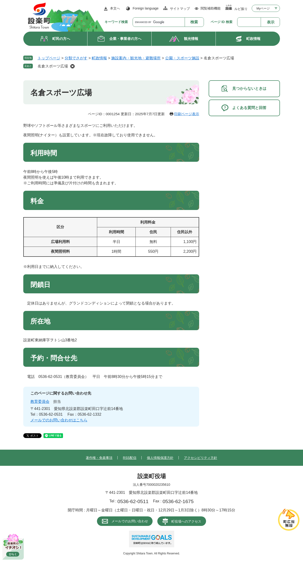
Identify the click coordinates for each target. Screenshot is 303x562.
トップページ (49, 58)
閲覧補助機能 (211, 8)
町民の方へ (61, 39)
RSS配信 (129, 458)
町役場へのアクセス (186, 521)
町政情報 (253, 39)
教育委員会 (39, 402)
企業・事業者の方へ (125, 39)
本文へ (115, 8)
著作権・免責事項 (99, 458)
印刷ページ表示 (186, 114)
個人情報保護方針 (160, 458)
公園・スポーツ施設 (182, 58)
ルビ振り (241, 8)
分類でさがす (76, 58)
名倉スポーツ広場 (53, 66)
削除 (72, 66)
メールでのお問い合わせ (129, 521)
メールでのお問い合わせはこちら (58, 420)
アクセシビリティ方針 (200, 458)
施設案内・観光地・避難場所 (136, 58)
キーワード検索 (116, 22)
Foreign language (146, 8)
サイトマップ (180, 8)
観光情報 (191, 39)
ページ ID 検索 (221, 22)
